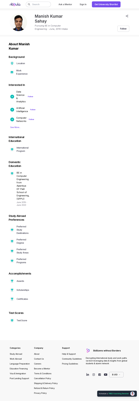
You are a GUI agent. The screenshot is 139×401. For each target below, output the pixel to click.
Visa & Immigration (18, 373)
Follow (30, 97)
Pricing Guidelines (70, 364)
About (36, 354)
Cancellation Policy (42, 378)
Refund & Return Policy (44, 388)
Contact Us (39, 359)
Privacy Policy (40, 393)
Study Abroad (16, 354)
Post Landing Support (19, 378)
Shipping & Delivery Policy (46, 383)
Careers (37, 364)
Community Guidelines (72, 359)
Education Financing (19, 368)
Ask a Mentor (65, 4)
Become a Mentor (42, 368)
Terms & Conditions (42, 373)
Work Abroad (16, 359)
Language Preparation (20, 364)
